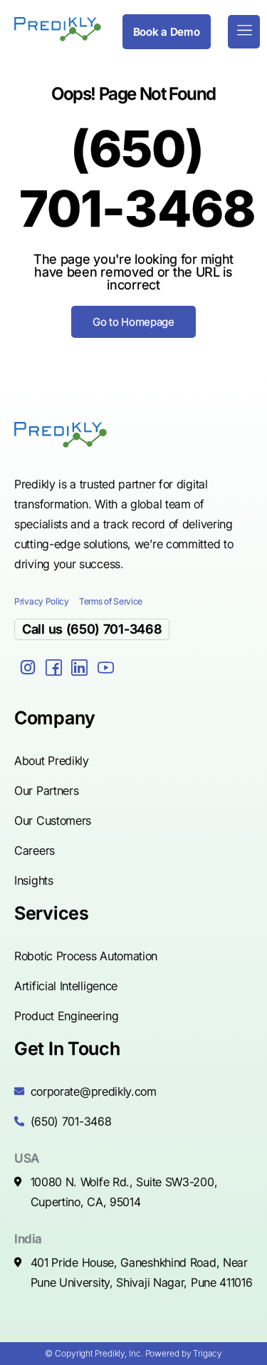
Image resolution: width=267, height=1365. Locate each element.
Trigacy (207, 1353)
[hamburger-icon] (244, 31)
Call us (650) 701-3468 (92, 629)
